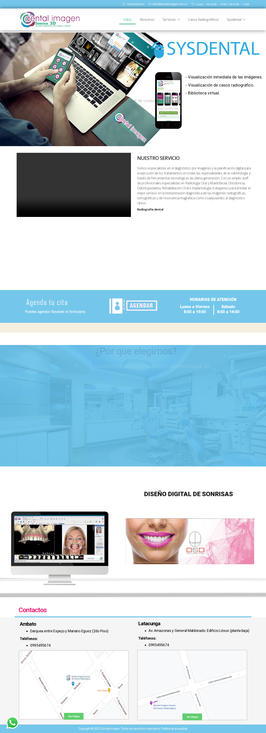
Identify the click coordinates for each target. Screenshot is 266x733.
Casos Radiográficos (203, 19)
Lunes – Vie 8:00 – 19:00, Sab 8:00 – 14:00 (222, 4)
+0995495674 (135, 4)
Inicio (127, 19)
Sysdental (236, 19)
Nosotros (147, 19)
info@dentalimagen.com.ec (170, 4)
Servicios (171, 19)
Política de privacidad (174, 728)
